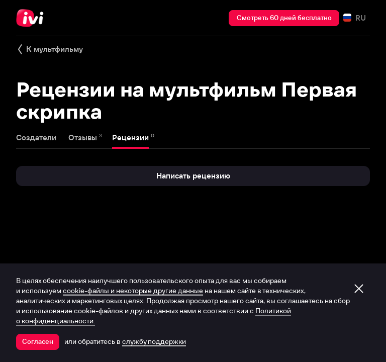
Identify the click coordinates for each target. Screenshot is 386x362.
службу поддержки (154, 341)
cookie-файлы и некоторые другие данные (133, 291)
